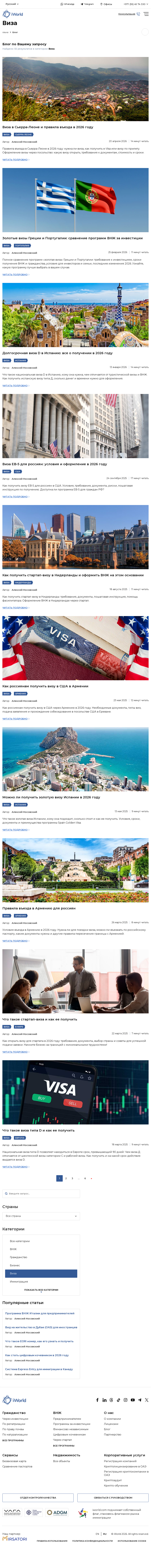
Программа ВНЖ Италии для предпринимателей (39, 1313)
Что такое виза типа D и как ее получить (38, 1130)
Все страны (13, 1216)
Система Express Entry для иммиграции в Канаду (39, 1369)
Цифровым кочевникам (69, 1434)
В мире (19, 1027)
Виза (6, 134)
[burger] (146, 14)
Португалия (22, 245)
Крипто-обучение (116, 1485)
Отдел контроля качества (38, 1497)
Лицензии (111, 1424)
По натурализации (15, 1434)
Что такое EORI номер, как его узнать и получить (39, 1341)
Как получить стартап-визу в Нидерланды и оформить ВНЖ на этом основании (73, 575)
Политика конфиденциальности (92, 1541)
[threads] (111, 1400)
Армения (20, 693)
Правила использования (52, 1541)
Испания (20, 360)
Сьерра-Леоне (23, 134)
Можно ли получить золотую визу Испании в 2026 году (51, 797)
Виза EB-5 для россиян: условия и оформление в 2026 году (54, 464)
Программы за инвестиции (71, 1424)
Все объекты (61, 1461)
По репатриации (13, 1424)
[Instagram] (125, 1400)
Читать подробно (15, 159)
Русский (11, 4)
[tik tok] (118, 1400)
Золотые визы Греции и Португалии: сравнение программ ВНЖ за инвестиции (72, 238)
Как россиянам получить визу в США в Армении (45, 686)
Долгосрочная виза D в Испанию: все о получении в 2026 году (57, 353)
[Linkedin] (104, 1400)
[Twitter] (147, 1400)
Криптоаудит (113, 1480)
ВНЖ (13, 1249)
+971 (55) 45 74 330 (134, 4)
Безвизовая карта (14, 1461)
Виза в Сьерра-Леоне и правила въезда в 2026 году (47, 127)
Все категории (20, 1241)
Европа (19, 1138)
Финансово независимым (70, 1429)
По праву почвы (13, 1429)
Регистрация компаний (120, 1461)
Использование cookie (132, 1541)
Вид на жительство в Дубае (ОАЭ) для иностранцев (41, 1327)
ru (105, 1534)
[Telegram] (140, 1400)
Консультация (126, 14)
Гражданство (18, 1257)
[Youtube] (133, 1400)
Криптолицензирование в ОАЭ (125, 1466)
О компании (112, 1418)
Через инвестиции (15, 1418)
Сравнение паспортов (17, 1466)
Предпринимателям (67, 1418)
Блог (15, 32)
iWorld (7, 32)
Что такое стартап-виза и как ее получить (39, 1019)
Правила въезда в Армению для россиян (39, 908)
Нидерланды (23, 582)
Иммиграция (19, 1281)
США (17, 471)
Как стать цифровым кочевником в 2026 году (37, 1355)
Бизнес (15, 1265)
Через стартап (62, 1439)
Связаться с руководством (113, 1497)
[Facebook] (97, 1400)
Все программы (13, 1440)
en (97, 1534)
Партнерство (112, 1434)
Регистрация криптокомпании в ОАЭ (126, 1473)
